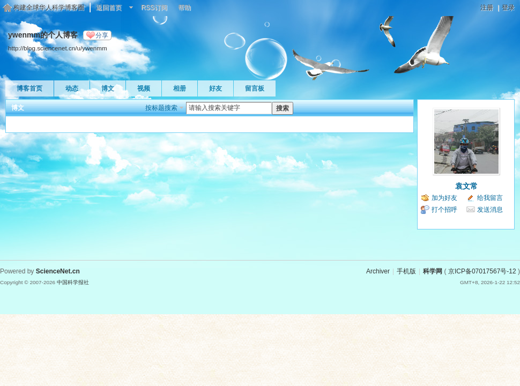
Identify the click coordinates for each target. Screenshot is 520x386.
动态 (71, 88)
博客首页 (29, 88)
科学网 (432, 271)
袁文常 (466, 186)
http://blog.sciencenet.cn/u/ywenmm (57, 47)
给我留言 (490, 198)
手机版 (406, 271)
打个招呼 (444, 209)
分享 (101, 35)
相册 (179, 88)
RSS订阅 (154, 7)
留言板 (254, 88)
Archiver (378, 271)
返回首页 (109, 7)
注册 (486, 7)
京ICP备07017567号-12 (482, 271)
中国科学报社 (73, 282)
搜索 (282, 108)
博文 (107, 88)
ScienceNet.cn (58, 271)
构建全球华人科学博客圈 (48, 7)
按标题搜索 (161, 108)
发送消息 (490, 209)
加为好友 (444, 198)
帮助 (184, 7)
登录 (508, 7)
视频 (143, 88)
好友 (215, 88)
